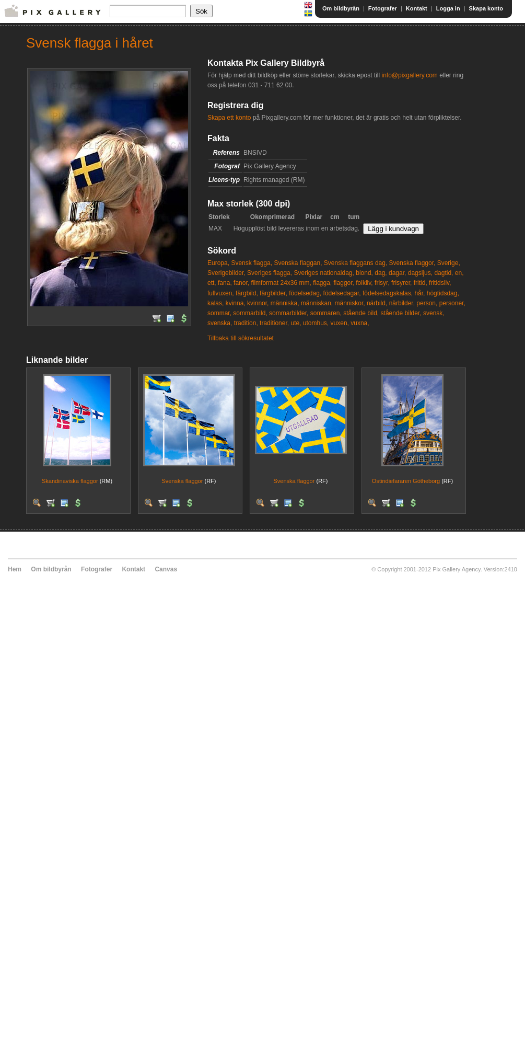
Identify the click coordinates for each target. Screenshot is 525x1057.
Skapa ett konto (229, 117)
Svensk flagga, (251, 263)
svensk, (434, 313)
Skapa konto (486, 8)
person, (426, 303)
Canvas (166, 569)
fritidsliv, (440, 282)
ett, (211, 282)
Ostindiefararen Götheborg (406, 481)
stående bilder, (401, 313)
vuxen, (340, 323)
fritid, (420, 282)
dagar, (397, 273)
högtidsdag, (443, 293)
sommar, (219, 313)
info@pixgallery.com (409, 75)
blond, (364, 273)
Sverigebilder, (226, 273)
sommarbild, (250, 313)
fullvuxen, (220, 293)
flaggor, (344, 282)
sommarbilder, (288, 313)
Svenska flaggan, (298, 263)
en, (459, 273)
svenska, (219, 323)
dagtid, (443, 273)
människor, (350, 303)
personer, (452, 303)
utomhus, (316, 323)
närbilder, (402, 303)
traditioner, (274, 323)
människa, (285, 303)
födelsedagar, (342, 293)
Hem (14, 569)
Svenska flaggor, (412, 263)
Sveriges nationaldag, (324, 273)
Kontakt (416, 8)
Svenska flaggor (182, 481)
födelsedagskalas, (388, 293)
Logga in (448, 8)
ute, (295, 323)
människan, (317, 303)
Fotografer (382, 8)
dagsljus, (420, 273)
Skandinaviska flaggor (70, 481)
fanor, (241, 282)
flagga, (322, 282)
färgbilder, (273, 293)
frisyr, (382, 282)
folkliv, (364, 282)
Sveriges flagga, (269, 273)
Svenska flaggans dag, (355, 263)
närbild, (377, 303)
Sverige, (448, 263)
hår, (419, 293)
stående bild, (361, 313)
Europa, (218, 263)
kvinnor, (258, 303)
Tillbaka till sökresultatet (240, 338)
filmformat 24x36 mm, (281, 282)
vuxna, (360, 323)
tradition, (246, 323)
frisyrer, (401, 282)
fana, (225, 282)
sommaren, (326, 313)
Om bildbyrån (340, 8)
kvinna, (236, 303)
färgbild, (247, 293)
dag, (381, 273)
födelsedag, (305, 293)
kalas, (215, 303)
